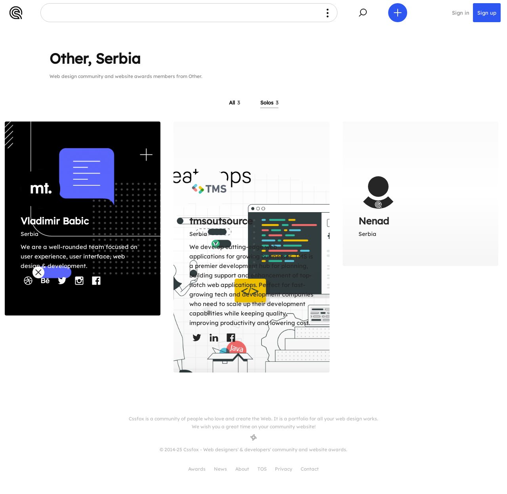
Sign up (486, 13)
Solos (269, 102)
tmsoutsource (221, 221)
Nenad (373, 221)
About (242, 469)
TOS (262, 469)
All (234, 102)
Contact (310, 469)
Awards (197, 469)
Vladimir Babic (55, 221)
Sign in (460, 13)
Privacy (283, 469)
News (220, 469)
